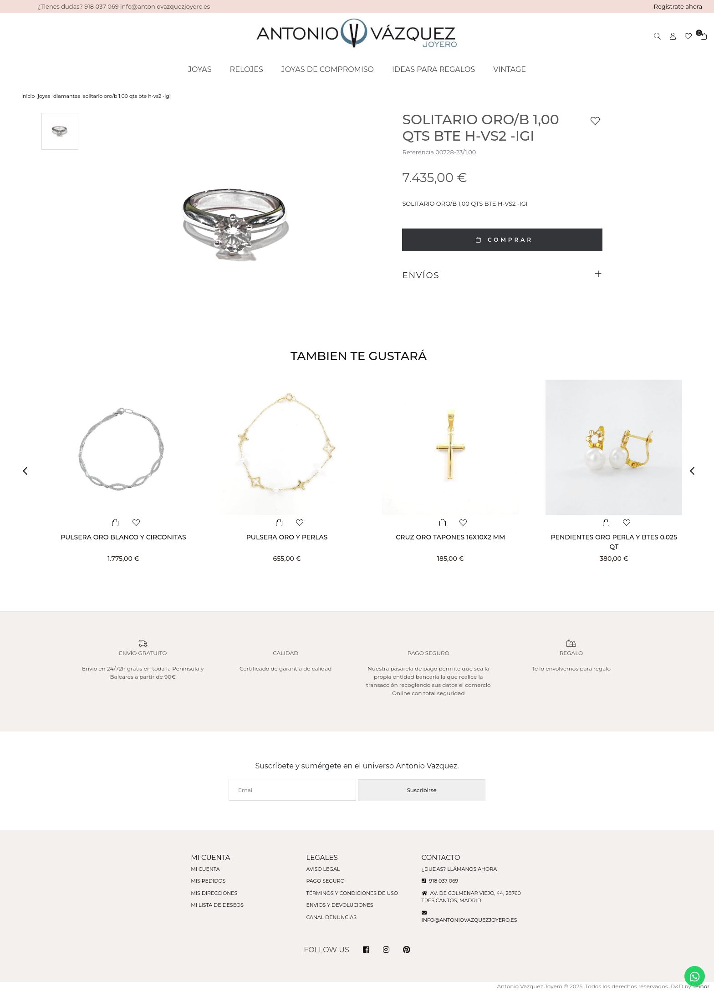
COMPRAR (502, 239)
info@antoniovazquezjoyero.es (469, 920)
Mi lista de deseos (217, 905)
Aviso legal (323, 869)
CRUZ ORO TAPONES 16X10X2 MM (450, 537)
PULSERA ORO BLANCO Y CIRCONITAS (123, 537)
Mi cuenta (205, 869)
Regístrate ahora (677, 6)
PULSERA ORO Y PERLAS (287, 537)
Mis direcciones (214, 893)
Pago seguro (325, 881)
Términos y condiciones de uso (352, 893)
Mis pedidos (208, 881)
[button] (28, 471)
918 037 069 (440, 881)
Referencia (418, 152)
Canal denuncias (331, 917)
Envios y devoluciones (339, 905)
